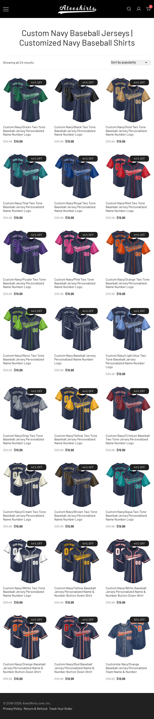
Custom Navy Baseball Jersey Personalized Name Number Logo (75, 359)
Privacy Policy (12, 708)
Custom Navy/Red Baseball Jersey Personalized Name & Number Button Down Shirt (74, 668)
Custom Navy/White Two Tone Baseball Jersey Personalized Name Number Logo (24, 591)
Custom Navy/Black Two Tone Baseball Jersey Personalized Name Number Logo (75, 130)
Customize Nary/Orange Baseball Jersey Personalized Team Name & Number (126, 668)
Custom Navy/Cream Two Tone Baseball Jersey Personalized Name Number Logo (24, 515)
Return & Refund (35, 708)
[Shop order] (131, 62)
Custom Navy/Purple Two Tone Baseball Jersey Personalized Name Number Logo (24, 283)
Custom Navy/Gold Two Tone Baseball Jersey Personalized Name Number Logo (126, 130)
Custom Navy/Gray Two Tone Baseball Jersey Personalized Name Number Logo (23, 439)
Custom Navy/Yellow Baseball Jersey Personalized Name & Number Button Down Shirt (75, 591)
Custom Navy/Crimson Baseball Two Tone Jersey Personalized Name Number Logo (128, 439)
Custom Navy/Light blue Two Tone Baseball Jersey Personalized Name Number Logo (126, 361)
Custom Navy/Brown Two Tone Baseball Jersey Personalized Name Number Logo (75, 515)
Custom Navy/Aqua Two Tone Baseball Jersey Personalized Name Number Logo (126, 515)
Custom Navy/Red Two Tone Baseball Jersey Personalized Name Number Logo (126, 206)
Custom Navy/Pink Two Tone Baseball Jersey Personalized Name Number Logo (74, 283)
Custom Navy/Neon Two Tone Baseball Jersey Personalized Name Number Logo (23, 359)
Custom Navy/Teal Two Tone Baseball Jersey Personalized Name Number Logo (23, 206)
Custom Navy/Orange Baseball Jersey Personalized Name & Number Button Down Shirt (24, 668)
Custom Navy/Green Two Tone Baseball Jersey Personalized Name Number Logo (24, 130)
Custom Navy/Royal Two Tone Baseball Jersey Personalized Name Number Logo (75, 206)
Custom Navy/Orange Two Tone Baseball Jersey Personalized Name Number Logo (128, 283)
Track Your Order (60, 708)
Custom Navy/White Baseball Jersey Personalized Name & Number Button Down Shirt (126, 591)
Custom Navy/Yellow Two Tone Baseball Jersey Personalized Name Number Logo (75, 439)
